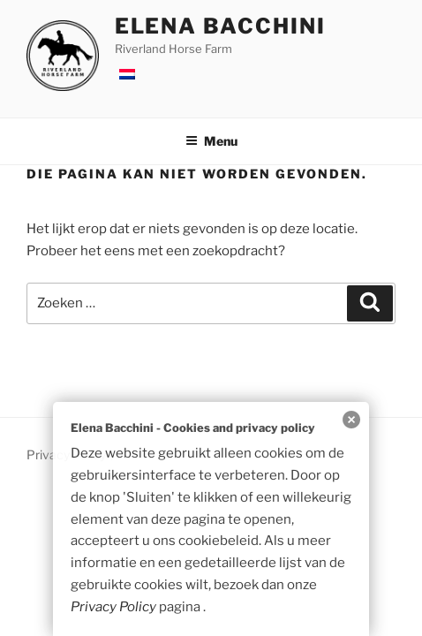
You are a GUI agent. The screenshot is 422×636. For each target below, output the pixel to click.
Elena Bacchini (220, 26)
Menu (211, 140)
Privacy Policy (113, 607)
